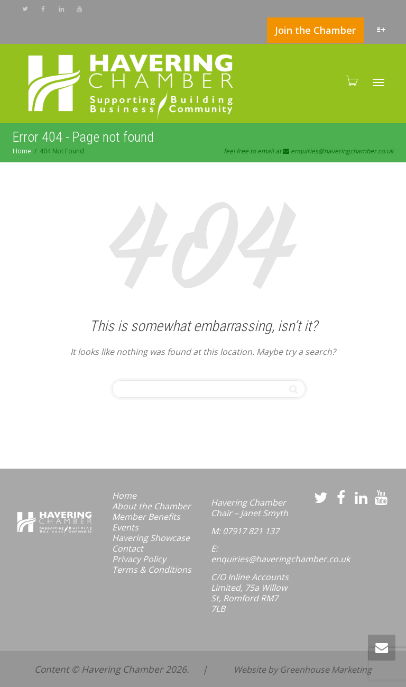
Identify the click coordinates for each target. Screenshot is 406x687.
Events (125, 527)
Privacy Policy (139, 559)
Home (124, 495)
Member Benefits (146, 517)
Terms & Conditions (151, 569)
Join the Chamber (315, 30)
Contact (127, 548)
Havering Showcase (151, 538)
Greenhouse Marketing (326, 669)
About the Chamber (151, 506)
